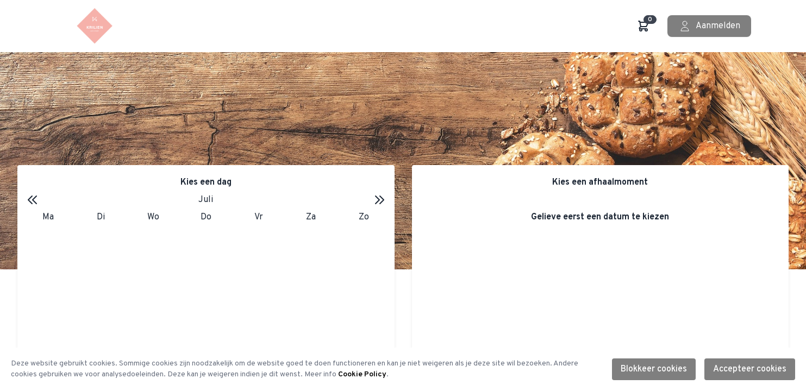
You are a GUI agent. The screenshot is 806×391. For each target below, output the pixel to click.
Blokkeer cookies (654, 369)
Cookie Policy (362, 374)
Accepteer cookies (749, 369)
